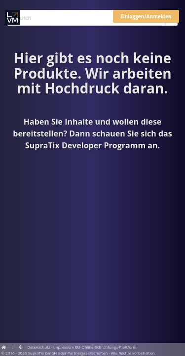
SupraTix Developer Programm (85, 145)
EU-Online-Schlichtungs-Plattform (105, 347)
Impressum (63, 347)
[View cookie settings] (12, 347)
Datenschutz (38, 347)
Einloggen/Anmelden (145, 16)
